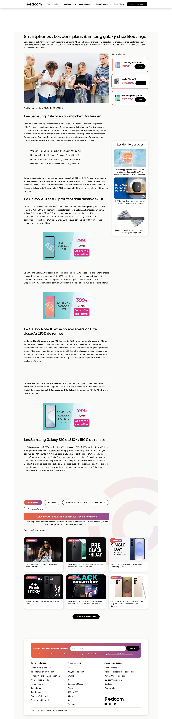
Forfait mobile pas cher (41, 668)
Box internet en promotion (42, 672)
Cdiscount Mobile (75, 684)
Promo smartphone (35, 509)
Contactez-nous (137, 4)
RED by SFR (72, 692)
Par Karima (29, 108)
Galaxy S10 (54, 450)
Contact (108, 684)
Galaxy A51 (81, 210)
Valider (133, 648)
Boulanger (52, 502)
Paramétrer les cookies (115, 676)
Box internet (36, 688)
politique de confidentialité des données (119, 654)
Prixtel (70, 688)
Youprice (71, 704)
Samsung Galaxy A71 (36, 273)
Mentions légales (112, 668)
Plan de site (110, 688)
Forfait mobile (37, 684)
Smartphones (33, 502)
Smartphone (36, 692)
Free (69, 668)
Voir (140, 67)
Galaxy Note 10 (46, 344)
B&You (70, 696)
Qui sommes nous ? (113, 680)
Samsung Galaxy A (97, 502)
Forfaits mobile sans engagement (45, 676)
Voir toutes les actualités (86, 617)
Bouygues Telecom (76, 672)
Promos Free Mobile (40, 680)
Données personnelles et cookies (119, 672)
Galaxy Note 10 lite (35, 383)
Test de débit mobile (40, 696)
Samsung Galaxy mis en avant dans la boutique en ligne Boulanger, (68, 137)
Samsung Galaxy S (73, 502)
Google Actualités (87, 516)
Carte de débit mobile (40, 700)
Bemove (64, 710)
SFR (69, 680)
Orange (70, 676)
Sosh (69, 700)
